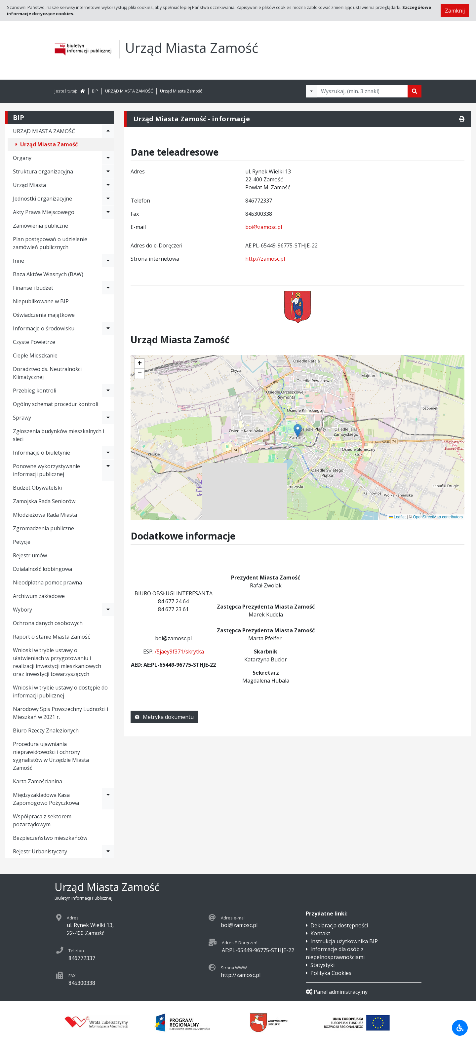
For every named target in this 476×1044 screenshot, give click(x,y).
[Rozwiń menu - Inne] (108, 260)
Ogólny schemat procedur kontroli (55, 404)
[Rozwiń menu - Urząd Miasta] (108, 185)
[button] (139, 364)
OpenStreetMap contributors (438, 517)
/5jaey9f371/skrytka (179, 651)
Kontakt (320, 933)
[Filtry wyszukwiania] (311, 91)
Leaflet (397, 517)
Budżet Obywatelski (37, 487)
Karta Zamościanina (37, 781)
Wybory (22, 609)
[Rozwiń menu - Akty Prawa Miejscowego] (108, 212)
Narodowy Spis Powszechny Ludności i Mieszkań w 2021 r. (60, 713)
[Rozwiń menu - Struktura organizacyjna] (108, 171)
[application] (297, 437)
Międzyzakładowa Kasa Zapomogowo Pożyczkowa (46, 798)
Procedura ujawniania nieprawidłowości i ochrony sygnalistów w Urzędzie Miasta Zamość (51, 755)
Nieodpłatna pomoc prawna (47, 582)
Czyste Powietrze (34, 342)
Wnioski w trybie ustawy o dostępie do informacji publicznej (60, 691)
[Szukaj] (414, 91)
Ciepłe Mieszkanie (35, 355)
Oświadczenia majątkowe (44, 314)
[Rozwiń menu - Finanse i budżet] (108, 287)
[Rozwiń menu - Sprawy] (108, 417)
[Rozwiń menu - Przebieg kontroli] (108, 390)
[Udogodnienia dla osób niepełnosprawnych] (460, 1028)
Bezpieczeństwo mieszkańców (50, 837)
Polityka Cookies (330, 973)
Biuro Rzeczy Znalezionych (46, 730)
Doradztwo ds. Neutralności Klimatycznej (47, 373)
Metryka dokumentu (164, 717)
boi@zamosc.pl (263, 227)
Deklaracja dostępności (339, 925)
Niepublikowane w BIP (41, 301)
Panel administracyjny (337, 991)
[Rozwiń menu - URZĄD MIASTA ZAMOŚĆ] (108, 131)
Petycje (21, 541)
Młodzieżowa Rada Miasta (45, 514)
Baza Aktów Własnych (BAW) (48, 274)
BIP (95, 91)
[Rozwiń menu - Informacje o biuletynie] (108, 452)
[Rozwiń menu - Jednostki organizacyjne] (108, 198)
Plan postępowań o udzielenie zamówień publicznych (50, 243)
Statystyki (322, 965)
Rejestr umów (30, 555)
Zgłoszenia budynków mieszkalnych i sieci (58, 435)
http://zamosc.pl (265, 258)
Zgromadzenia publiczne (43, 528)
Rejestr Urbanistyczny (40, 851)
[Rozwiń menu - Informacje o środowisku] (108, 328)
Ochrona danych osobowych (48, 623)
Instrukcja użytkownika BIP (344, 941)
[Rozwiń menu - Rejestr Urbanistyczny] (108, 851)
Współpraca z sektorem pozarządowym (42, 820)
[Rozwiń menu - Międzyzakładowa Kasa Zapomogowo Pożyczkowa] (108, 798)
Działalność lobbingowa (42, 569)
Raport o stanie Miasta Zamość (51, 636)
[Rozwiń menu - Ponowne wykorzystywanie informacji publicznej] (108, 470)
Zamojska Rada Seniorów (44, 501)
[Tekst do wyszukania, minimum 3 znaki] (362, 91)
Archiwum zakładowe (39, 596)
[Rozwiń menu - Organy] (108, 158)
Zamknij (455, 10)
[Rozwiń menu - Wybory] (108, 609)
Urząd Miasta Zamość (181, 91)
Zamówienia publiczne (40, 225)
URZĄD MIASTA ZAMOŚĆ (129, 91)
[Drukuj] (461, 119)
